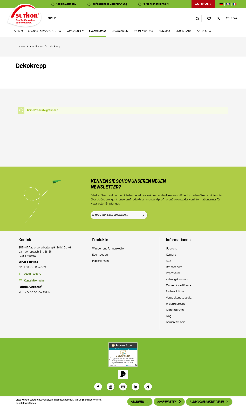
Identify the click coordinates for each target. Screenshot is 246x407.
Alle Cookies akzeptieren (207, 402)
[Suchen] (198, 18)
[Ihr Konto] (218, 18)
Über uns (171, 248)
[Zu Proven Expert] (123, 354)
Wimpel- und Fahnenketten (108, 248)
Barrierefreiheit (175, 322)
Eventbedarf (100, 255)
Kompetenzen (175, 310)
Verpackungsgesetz (179, 297)
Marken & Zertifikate (178, 285)
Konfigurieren (167, 402)
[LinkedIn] (135, 386)
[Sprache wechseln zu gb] (228, 4)
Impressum (173, 273)
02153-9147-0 (32, 274)
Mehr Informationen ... (27, 403)
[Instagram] (123, 386)
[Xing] (148, 386)
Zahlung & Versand (177, 279)
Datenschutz (174, 267)
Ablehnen (137, 402)
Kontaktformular (34, 280)
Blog (169, 316)
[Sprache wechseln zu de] (222, 4)
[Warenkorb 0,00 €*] (232, 18)
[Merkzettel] (209, 18)
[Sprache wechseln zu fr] (233, 4)
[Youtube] (110, 386)
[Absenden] (143, 215)
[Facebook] (98, 386)
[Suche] (120, 18)
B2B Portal (203, 4)
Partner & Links (175, 291)
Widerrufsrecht (175, 304)
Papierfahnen (100, 261)
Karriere (171, 255)
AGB (168, 261)
